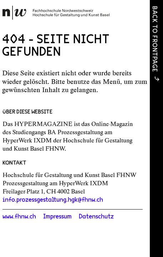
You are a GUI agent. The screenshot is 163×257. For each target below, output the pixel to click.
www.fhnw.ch (19, 216)
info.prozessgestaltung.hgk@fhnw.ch (52, 200)
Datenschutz (96, 216)
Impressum (57, 216)
